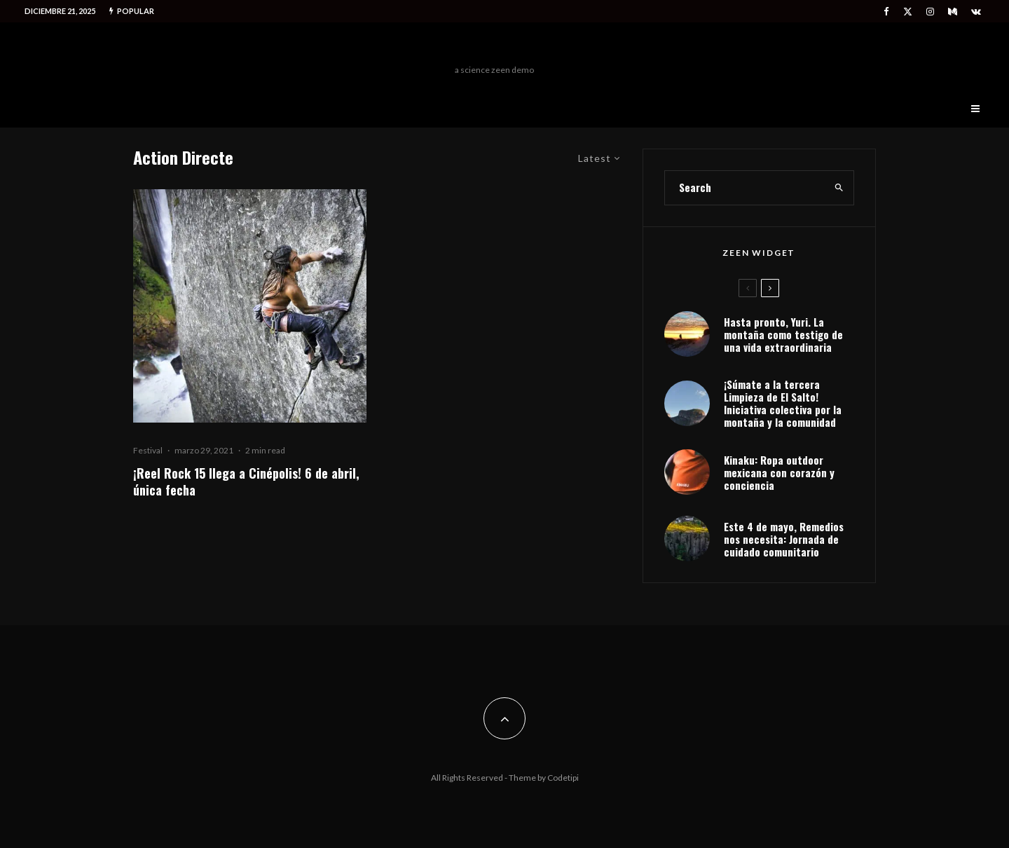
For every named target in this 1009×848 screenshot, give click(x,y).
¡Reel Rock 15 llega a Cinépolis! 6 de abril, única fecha (246, 481)
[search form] (745, 188)
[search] (839, 188)
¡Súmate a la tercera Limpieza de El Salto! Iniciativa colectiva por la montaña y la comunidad (783, 403)
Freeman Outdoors (494, 46)
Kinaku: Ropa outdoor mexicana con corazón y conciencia (779, 472)
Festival (148, 450)
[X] (907, 11)
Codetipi (563, 777)
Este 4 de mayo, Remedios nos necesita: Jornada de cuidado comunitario (784, 539)
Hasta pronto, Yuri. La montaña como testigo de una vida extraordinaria (783, 334)
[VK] (976, 11)
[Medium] (952, 11)
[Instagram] (930, 11)
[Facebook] (886, 11)
